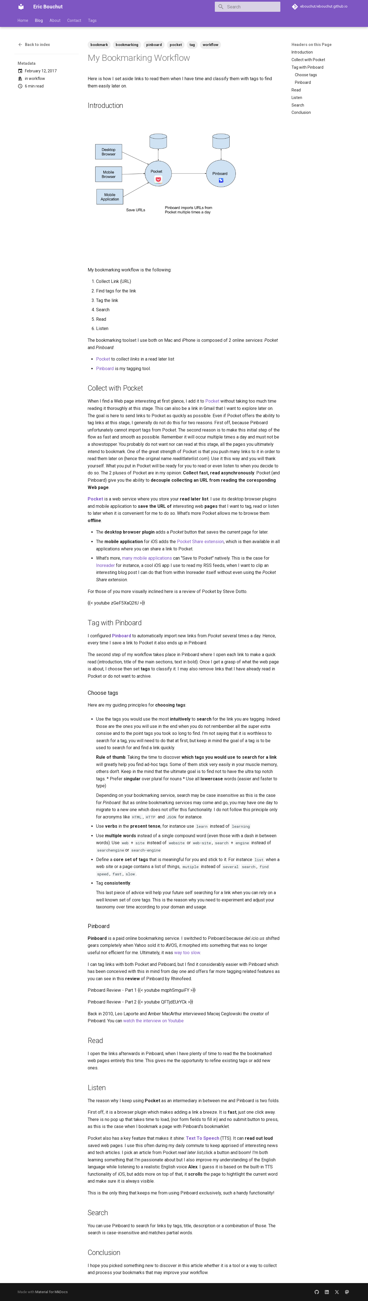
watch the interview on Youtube (153, 1020)
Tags (92, 20)
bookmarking (127, 45)
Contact (74, 20)
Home (23, 20)
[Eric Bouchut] (21, 6)
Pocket (103, 359)
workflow (37, 78)
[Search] (247, 7)
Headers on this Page (312, 44)
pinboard (154, 45)
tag (192, 45)
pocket (176, 45)
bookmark (99, 45)
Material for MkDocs (51, 1292)
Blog (39, 20)
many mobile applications (147, 558)
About (55, 20)
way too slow (187, 952)
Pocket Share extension (200, 541)
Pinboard (105, 368)
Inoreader (105, 565)
